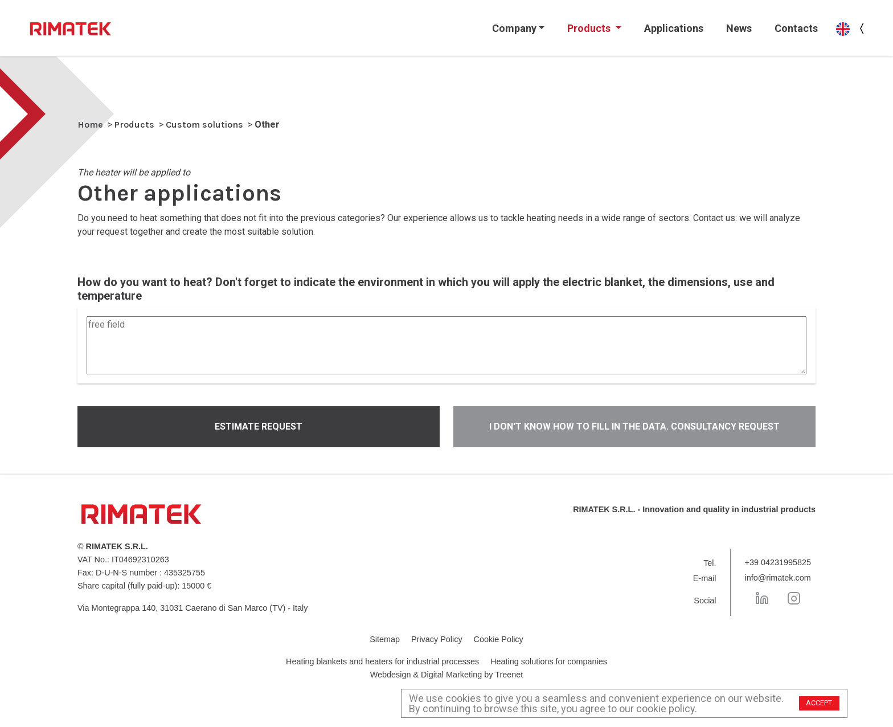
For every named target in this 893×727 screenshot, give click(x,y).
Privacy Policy (436, 639)
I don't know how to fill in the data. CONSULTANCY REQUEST (634, 426)
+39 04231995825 (778, 562)
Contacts (796, 28)
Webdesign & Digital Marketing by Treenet (446, 674)
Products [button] (590, 28)
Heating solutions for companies (548, 661)
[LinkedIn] (762, 598)
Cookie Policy (498, 639)
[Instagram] (794, 598)
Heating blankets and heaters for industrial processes (382, 661)
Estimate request (258, 426)
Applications (673, 28)
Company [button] (514, 28)
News (739, 28)
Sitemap (385, 639)
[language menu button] (862, 28)
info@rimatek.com (778, 577)
